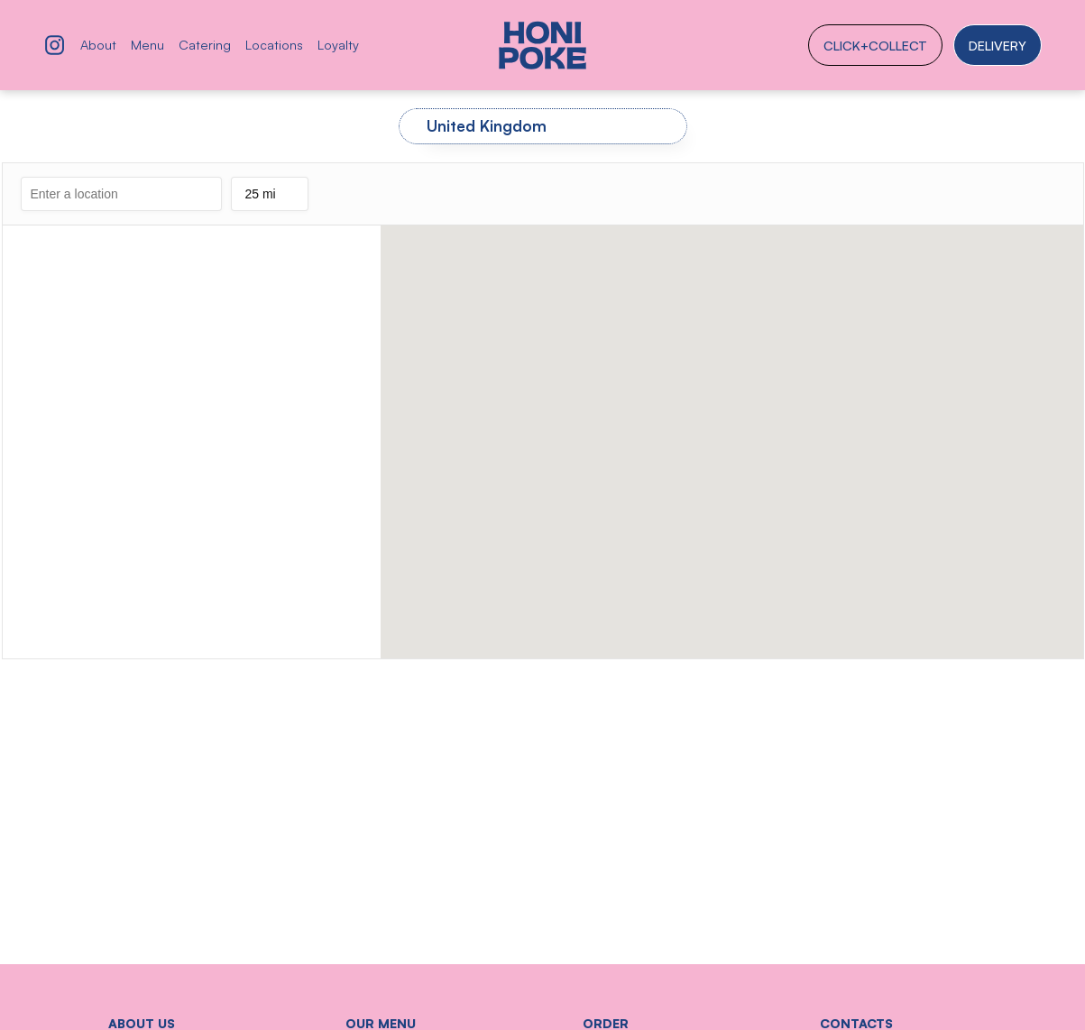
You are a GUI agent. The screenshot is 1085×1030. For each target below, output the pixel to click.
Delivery (997, 45)
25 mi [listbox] (269, 199)
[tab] (543, 126)
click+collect (875, 45)
